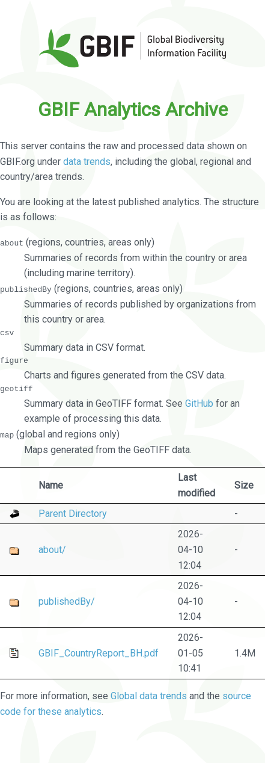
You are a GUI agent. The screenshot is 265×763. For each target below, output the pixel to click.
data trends (87, 161)
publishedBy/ (66, 601)
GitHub (199, 403)
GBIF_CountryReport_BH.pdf (98, 652)
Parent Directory (72, 513)
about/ (52, 549)
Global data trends (149, 696)
